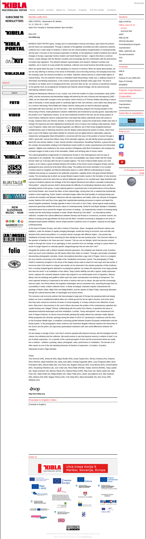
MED (121, 75)
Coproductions (124, 48)
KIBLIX (121, 71)
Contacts (111, 10)
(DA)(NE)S (123, 85)
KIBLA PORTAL (125, 22)
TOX (120, 58)
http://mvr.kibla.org (37, 394)
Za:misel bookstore (126, 54)
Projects (83, 10)
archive (124, 28)
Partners (72, 10)
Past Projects (124, 108)
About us (60, 10)
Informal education (126, 41)
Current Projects (125, 101)
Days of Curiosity (125, 81)
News (32, 10)
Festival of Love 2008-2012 (129, 78)
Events (40, 10)
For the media (97, 10)
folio (120, 61)
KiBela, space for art (127, 25)
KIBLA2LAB (123, 38)
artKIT (121, 34)
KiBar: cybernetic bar (127, 51)
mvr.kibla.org (34, 37)
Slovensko (139, 3)
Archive (50, 10)
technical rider (126, 31)
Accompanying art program (129, 44)
